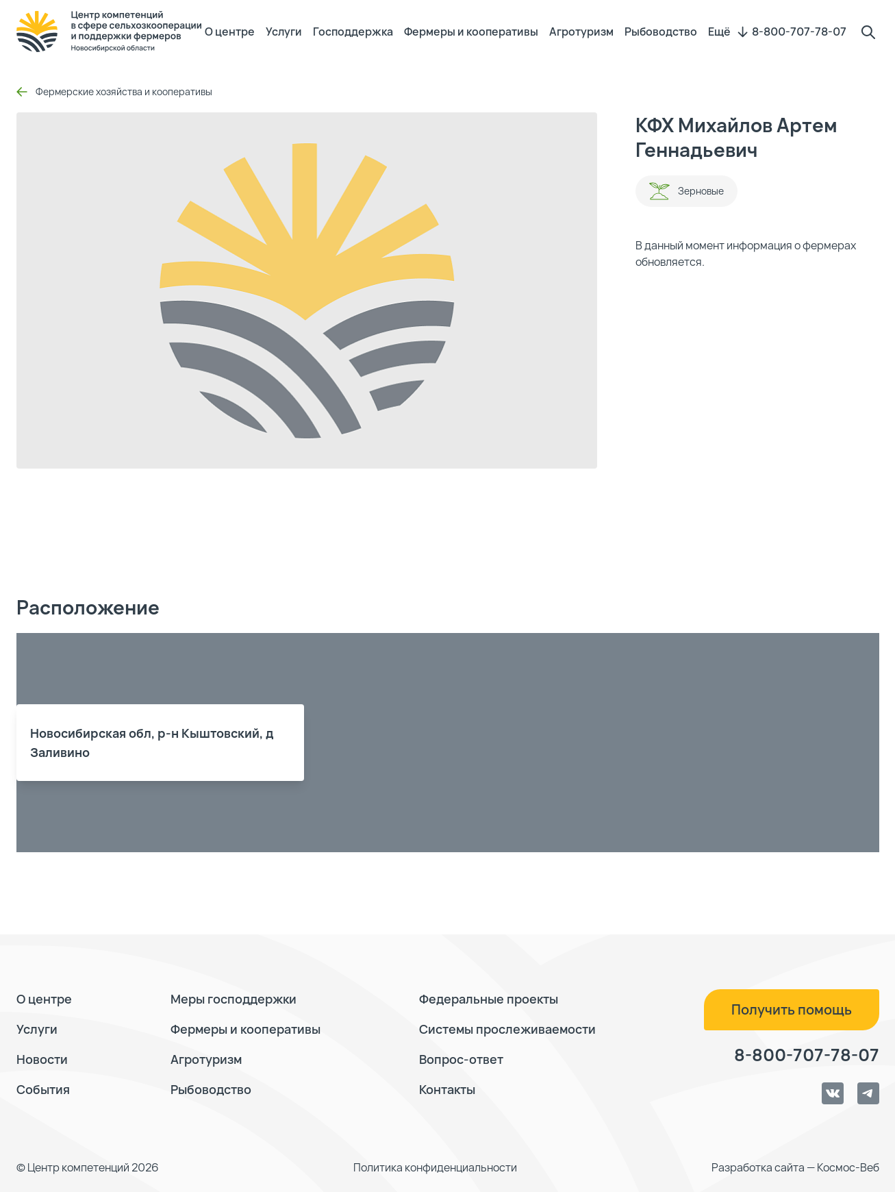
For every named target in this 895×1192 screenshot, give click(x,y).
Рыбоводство (661, 31)
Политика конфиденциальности (435, 1167)
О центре (230, 31)
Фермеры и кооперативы (471, 31)
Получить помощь (791, 1009)
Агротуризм (581, 31)
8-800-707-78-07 (799, 31)
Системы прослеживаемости (507, 1029)
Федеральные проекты (488, 999)
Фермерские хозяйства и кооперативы (114, 91)
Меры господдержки (234, 999)
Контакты (447, 1089)
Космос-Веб (848, 1167)
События (43, 1089)
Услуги (284, 31)
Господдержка (353, 31)
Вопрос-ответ (461, 1059)
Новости (42, 1059)
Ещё (728, 31)
